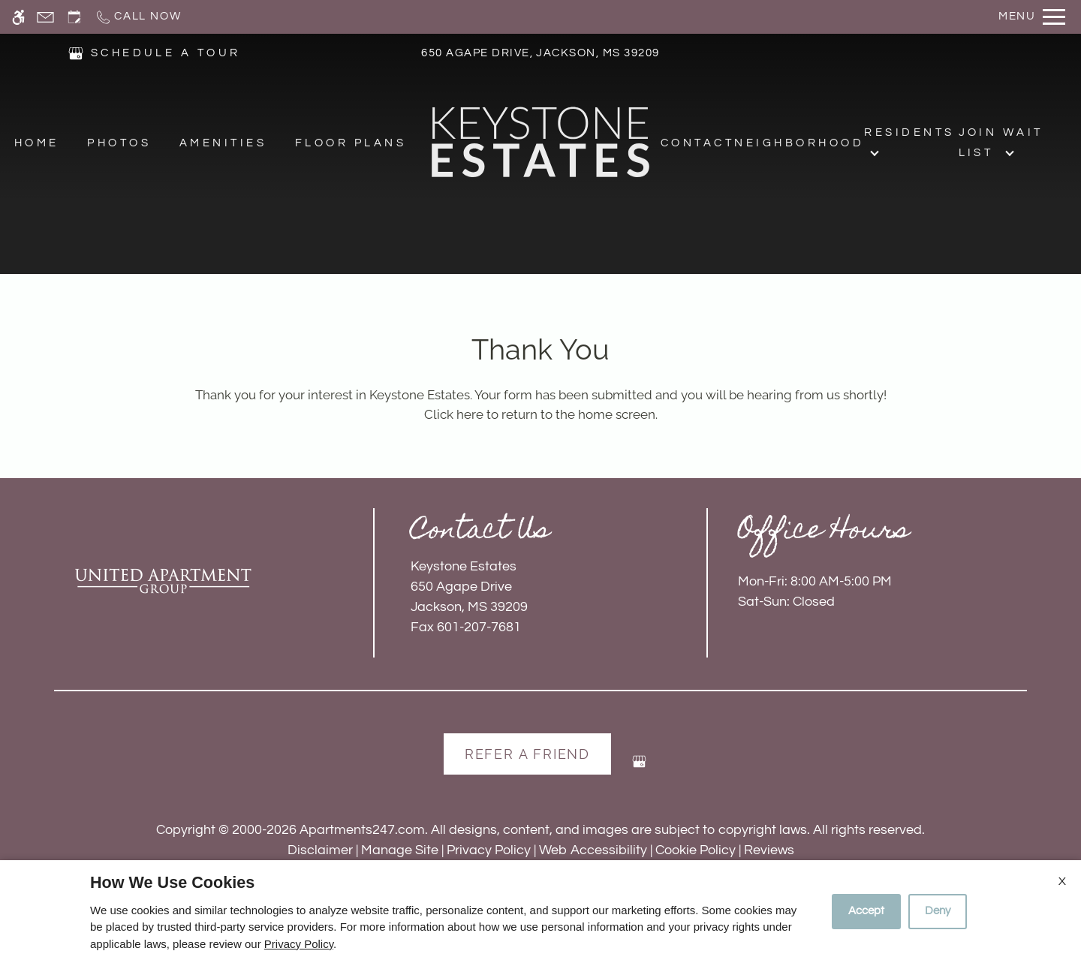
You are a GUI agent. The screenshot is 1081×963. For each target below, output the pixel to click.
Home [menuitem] (36, 143)
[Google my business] (639, 767)
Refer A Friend (527, 754)
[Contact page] (45, 17)
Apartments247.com (362, 830)
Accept (866, 910)
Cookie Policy (695, 850)
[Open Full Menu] (1031, 17)
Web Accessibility (593, 850)
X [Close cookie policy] (1062, 881)
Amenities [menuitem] (222, 143)
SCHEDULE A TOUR (166, 53)
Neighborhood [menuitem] (799, 143)
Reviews (769, 850)
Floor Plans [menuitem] (350, 143)
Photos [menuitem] (119, 143)
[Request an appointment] (74, 17)
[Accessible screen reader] (18, 17)
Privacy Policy (489, 850)
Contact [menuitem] (697, 143)
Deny (937, 910)
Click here (453, 414)
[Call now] (137, 17)
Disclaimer (320, 850)
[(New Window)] (75, 53)
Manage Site (399, 850)
